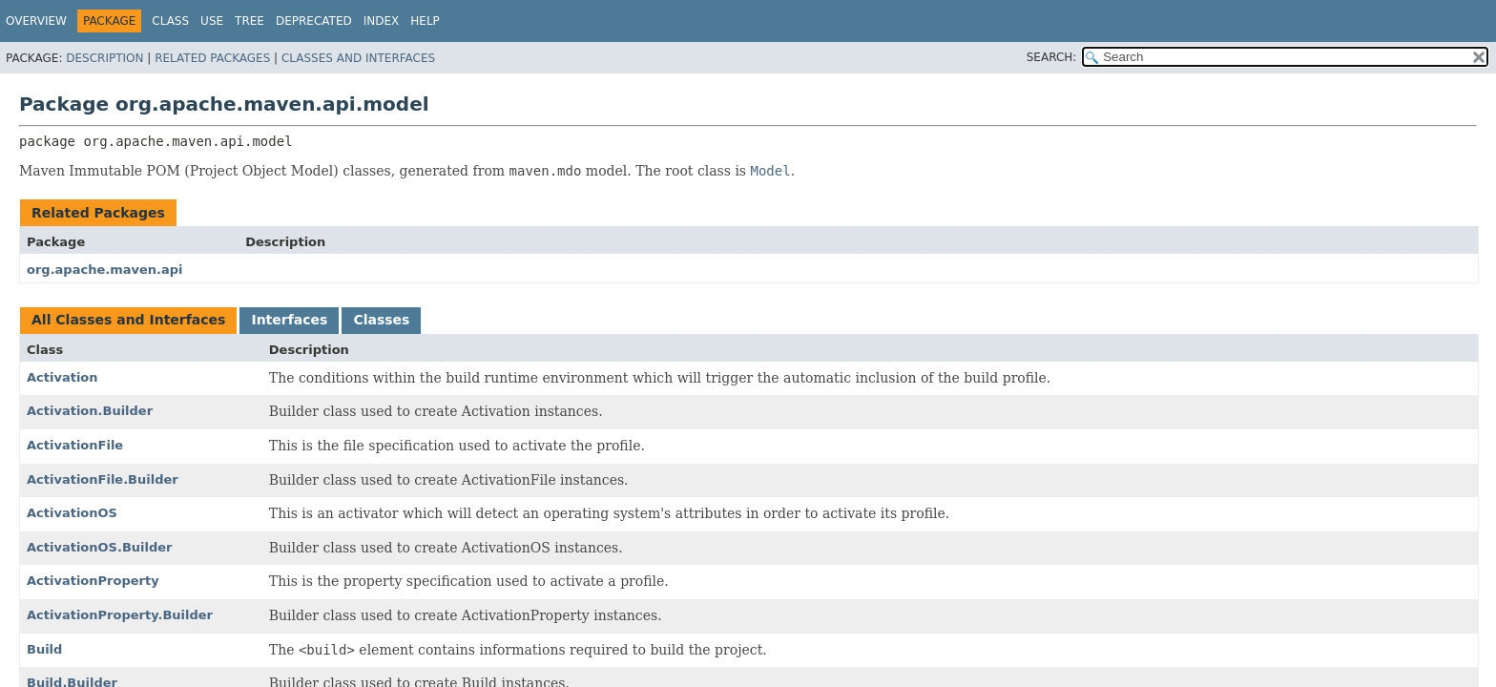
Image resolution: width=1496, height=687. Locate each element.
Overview (36, 21)
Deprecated (314, 21)
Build (44, 649)
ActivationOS (72, 513)
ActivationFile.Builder (102, 479)
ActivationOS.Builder (100, 547)
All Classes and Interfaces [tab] (128, 319)
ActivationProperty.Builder (120, 615)
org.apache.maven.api (105, 269)
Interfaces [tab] (289, 319)
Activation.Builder (90, 411)
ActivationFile (75, 445)
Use (211, 21)
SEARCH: (1052, 57)
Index (382, 21)
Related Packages (212, 58)
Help (425, 21)
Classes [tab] (381, 319)
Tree (249, 21)
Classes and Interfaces (358, 58)
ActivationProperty (93, 580)
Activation (62, 377)
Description (104, 58)
